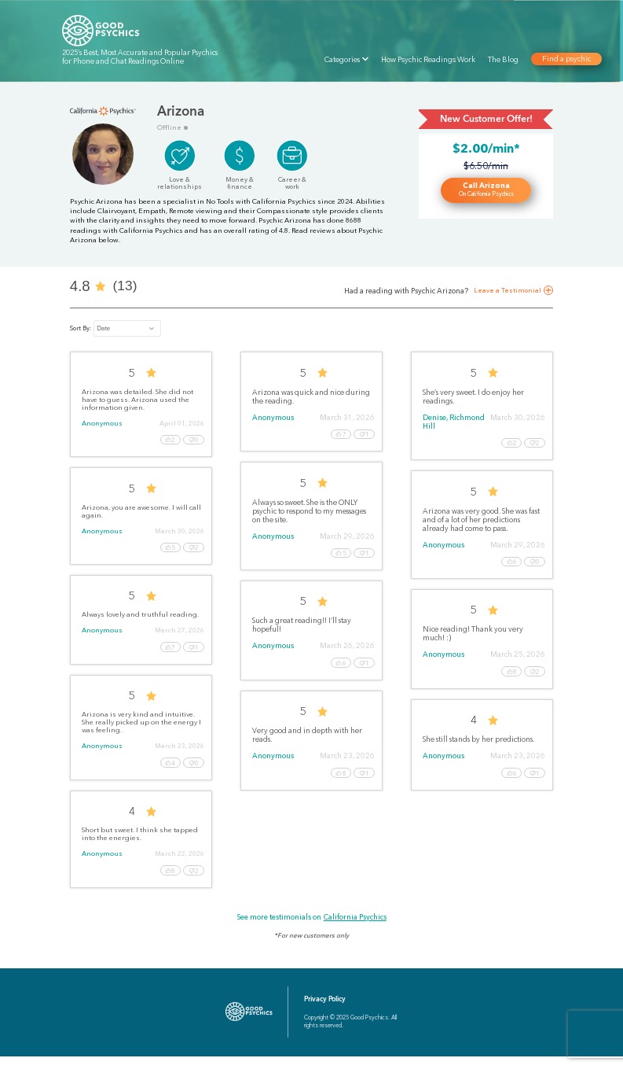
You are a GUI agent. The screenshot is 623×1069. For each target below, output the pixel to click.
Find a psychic (565, 59)
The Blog (503, 59)
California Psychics (355, 929)
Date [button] (103, 328)
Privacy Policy (325, 1011)
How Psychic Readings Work (428, 59)
